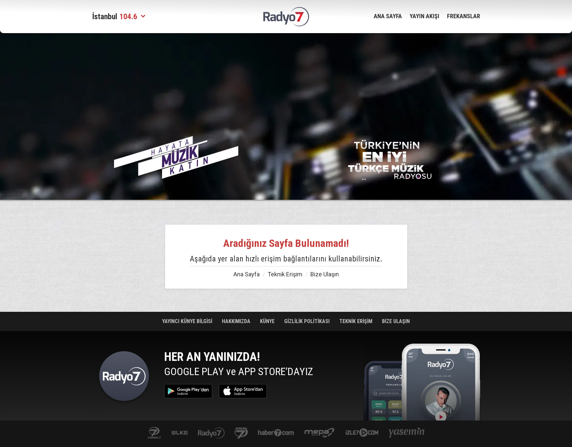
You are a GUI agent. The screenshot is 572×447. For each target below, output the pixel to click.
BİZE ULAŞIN (396, 321)
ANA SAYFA (388, 16)
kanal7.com (154, 433)
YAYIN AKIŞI (424, 16)
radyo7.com (211, 433)
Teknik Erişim (285, 274)
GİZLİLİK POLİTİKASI (307, 321)
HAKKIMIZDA (237, 321)
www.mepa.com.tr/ (319, 433)
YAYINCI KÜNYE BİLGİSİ (188, 321)
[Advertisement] (59, 139)
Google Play (188, 391)
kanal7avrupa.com (241, 433)
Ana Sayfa (246, 274)
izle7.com (362, 433)
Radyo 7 (124, 378)
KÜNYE (268, 321)
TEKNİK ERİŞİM (356, 321)
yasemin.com (407, 433)
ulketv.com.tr (179, 433)
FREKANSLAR (463, 16)
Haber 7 (276, 433)
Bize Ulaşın (324, 274)
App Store (243, 391)
